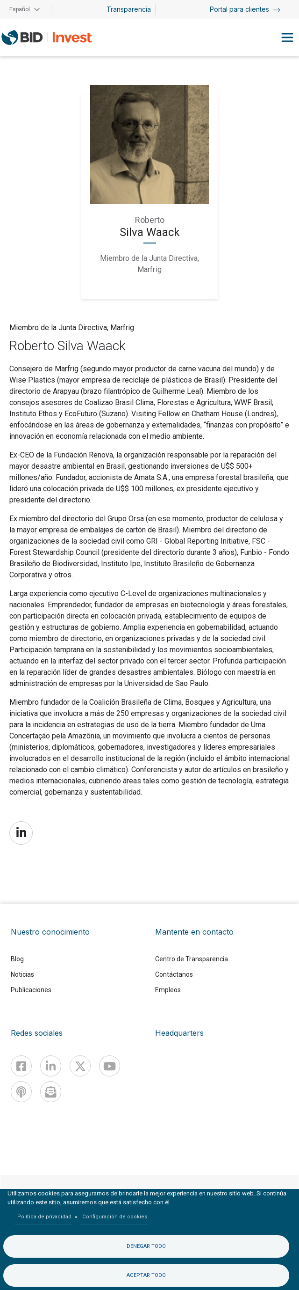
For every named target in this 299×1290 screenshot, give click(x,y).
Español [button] (19, 9)
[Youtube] (109, 1065)
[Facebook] (21, 1065)
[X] (80, 1065)
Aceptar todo (146, 1275)
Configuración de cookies (114, 1217)
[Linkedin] (50, 1065)
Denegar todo (146, 1246)
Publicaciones (31, 990)
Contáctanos (174, 974)
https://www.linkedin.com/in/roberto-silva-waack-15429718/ (21, 833)
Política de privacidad (44, 1217)
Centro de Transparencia (191, 959)
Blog (17, 959)
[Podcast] (21, 1091)
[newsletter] (50, 1091)
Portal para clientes (245, 9)
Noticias (22, 974)
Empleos (168, 990)
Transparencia (129, 9)
